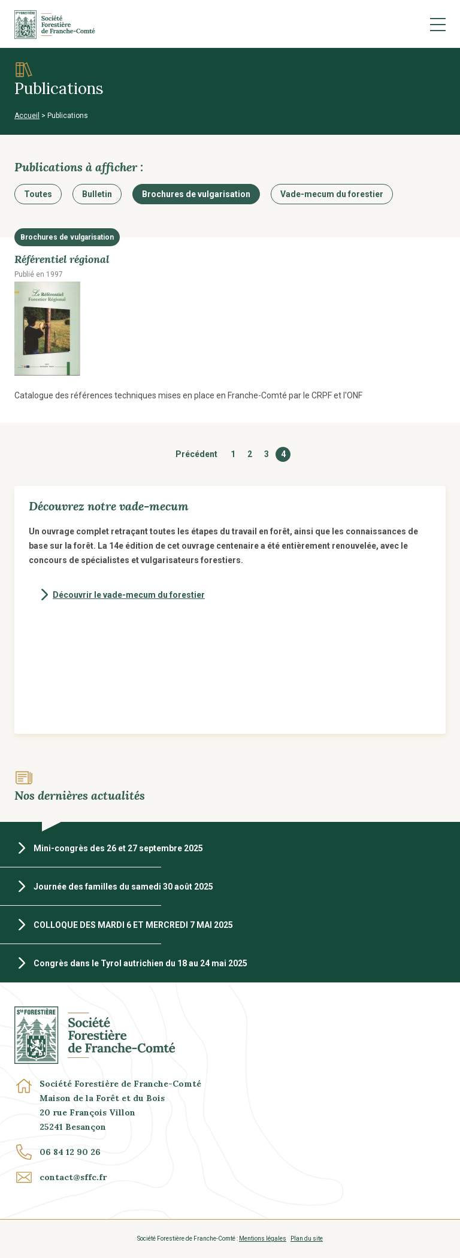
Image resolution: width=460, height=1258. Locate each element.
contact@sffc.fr (73, 1177)
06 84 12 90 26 (70, 1152)
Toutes (38, 194)
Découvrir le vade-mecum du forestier (129, 595)
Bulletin (97, 194)
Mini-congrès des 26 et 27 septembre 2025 (118, 848)
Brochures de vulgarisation (196, 194)
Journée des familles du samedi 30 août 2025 (123, 886)
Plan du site (306, 1238)
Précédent (196, 454)
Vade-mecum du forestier (331, 194)
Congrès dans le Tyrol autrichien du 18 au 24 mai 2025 (140, 963)
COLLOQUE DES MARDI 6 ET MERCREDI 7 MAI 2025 (133, 925)
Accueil (27, 115)
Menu (438, 24)
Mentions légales (262, 1238)
